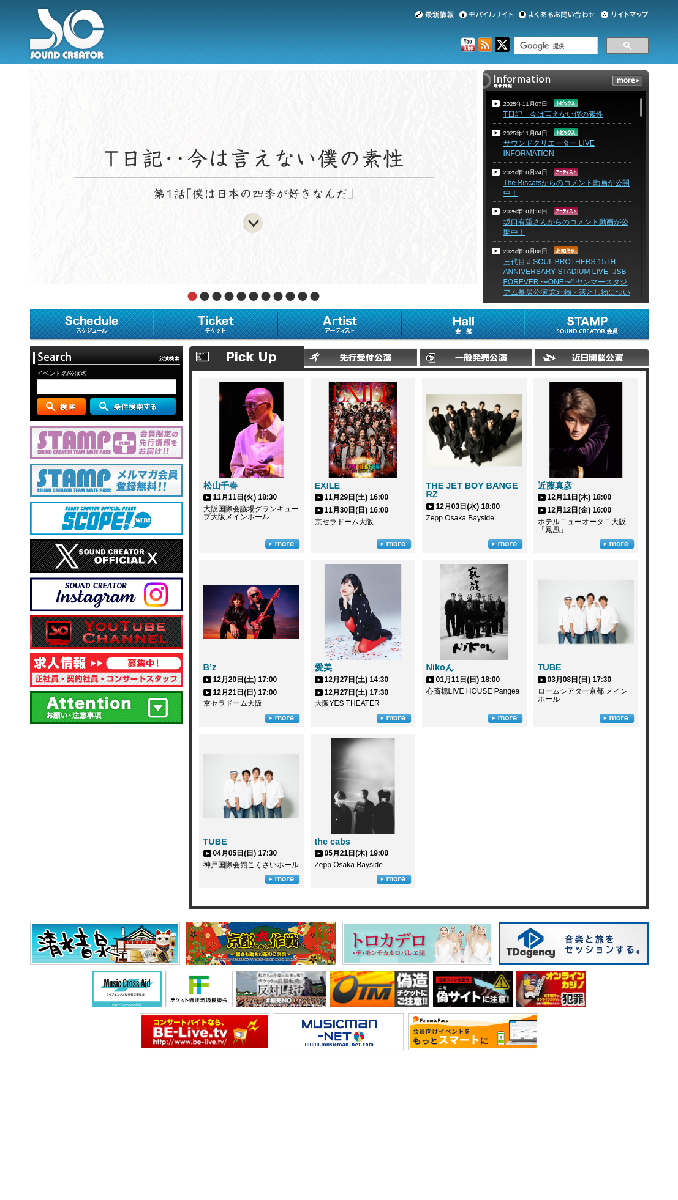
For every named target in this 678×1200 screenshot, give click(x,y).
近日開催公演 (591, 357)
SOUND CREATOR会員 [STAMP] (587, 325)
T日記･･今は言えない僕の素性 (553, 114)
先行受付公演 (361, 357)
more (627, 80)
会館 (463, 325)
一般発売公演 (476, 357)
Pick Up (246, 357)
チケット (215, 325)
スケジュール (92, 325)
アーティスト (339, 325)
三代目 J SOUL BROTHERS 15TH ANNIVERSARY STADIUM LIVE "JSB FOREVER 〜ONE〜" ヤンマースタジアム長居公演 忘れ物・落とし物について (566, 282)
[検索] (554, 45)
